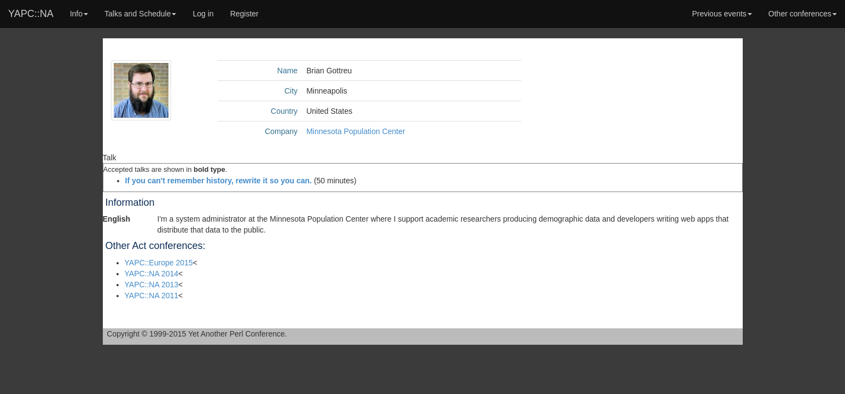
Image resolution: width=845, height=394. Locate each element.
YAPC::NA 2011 (152, 295)
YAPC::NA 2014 (152, 273)
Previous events (722, 13)
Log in (203, 13)
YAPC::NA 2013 (152, 284)
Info (79, 13)
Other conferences (802, 13)
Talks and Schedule (140, 13)
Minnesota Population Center (355, 131)
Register (244, 13)
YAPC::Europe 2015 (159, 262)
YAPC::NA (31, 13)
